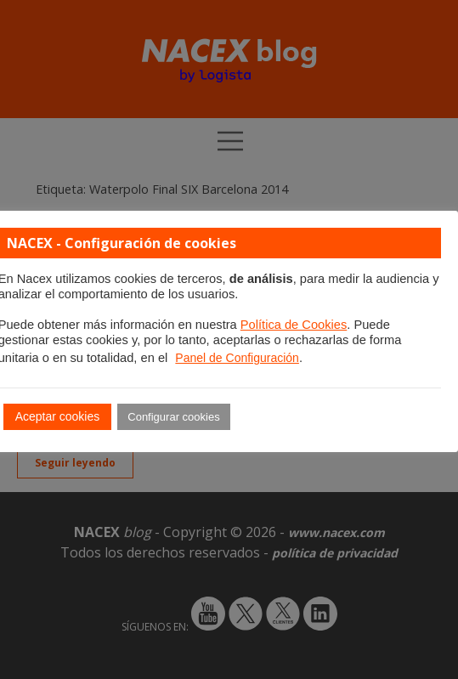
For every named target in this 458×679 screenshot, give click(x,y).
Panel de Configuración (237, 358)
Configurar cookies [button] (173, 416)
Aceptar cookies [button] (57, 416)
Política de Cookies (293, 324)
